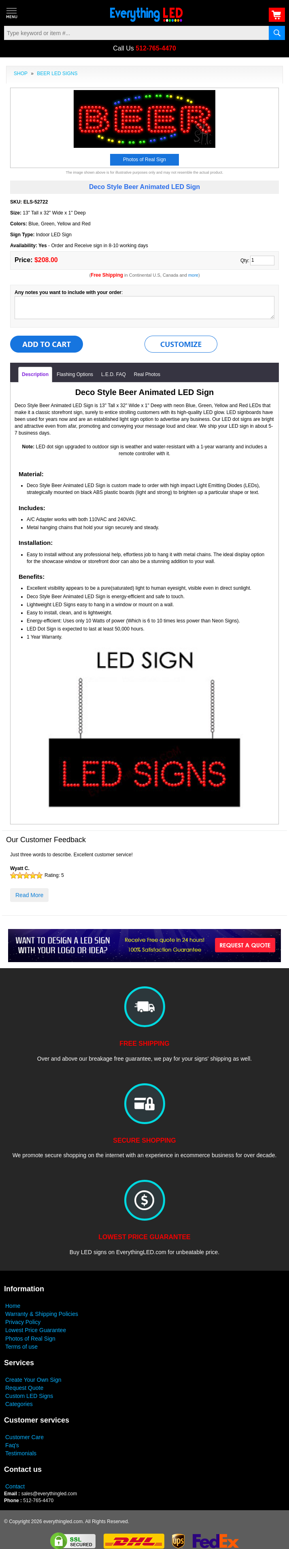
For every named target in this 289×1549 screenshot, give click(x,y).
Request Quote (24, 1388)
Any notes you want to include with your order (68, 292)
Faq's (12, 1445)
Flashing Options (75, 374)
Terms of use (21, 1346)
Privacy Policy (22, 1322)
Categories (19, 1404)
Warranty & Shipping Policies (41, 1314)
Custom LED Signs (29, 1396)
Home (12, 1306)
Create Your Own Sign (33, 1380)
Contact (15, 1486)
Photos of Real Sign (30, 1338)
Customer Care (24, 1437)
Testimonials (20, 1453)
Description (35, 374)
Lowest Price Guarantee (35, 1330)
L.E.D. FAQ (113, 374)
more (193, 275)
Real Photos (147, 374)
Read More (29, 895)
